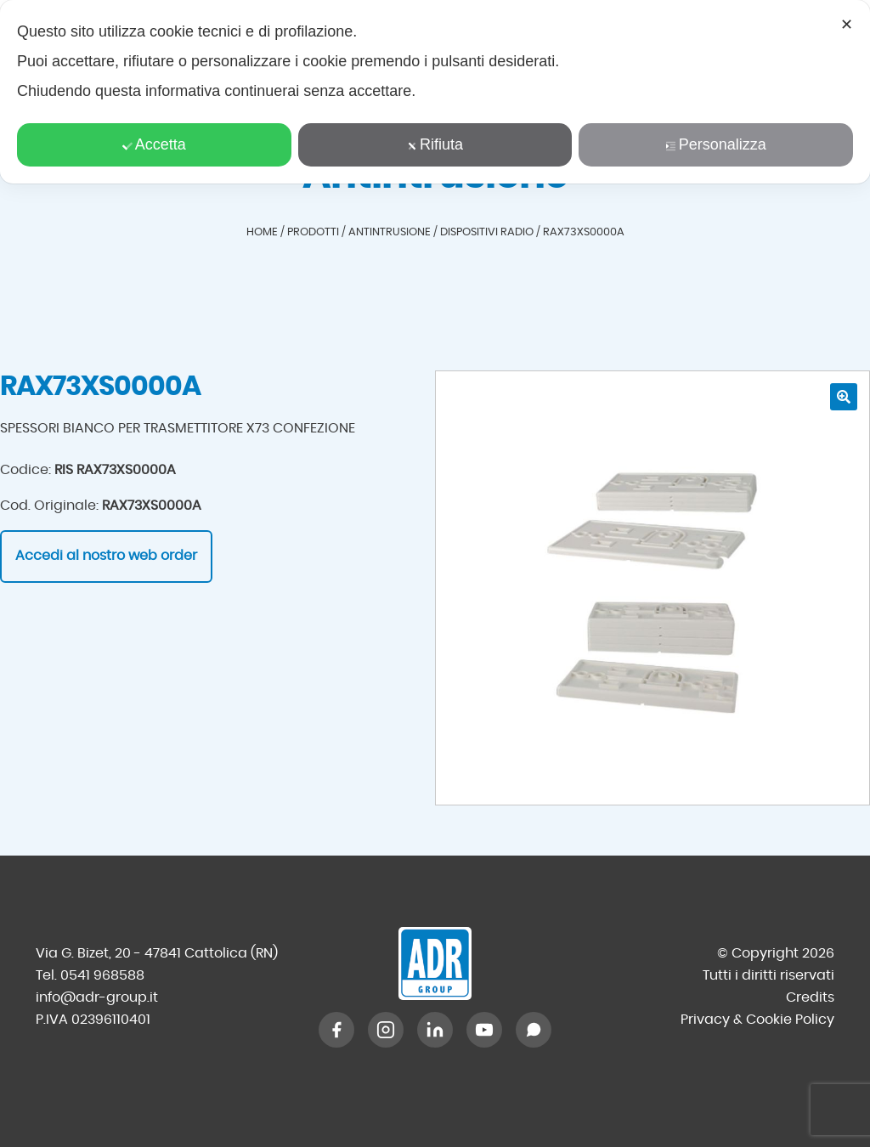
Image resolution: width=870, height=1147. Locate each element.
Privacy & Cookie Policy (757, 1019)
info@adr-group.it (97, 997)
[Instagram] (386, 1030)
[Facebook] (336, 1030)
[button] (843, 396)
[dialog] (435, 92)
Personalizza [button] (716, 144)
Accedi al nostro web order (106, 555)
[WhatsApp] (533, 1030)
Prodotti (313, 232)
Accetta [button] (154, 144)
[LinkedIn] (435, 1030)
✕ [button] (846, 24)
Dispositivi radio (487, 232)
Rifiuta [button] (435, 144)
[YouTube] (484, 1030)
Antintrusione (389, 232)
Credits (810, 997)
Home (262, 232)
